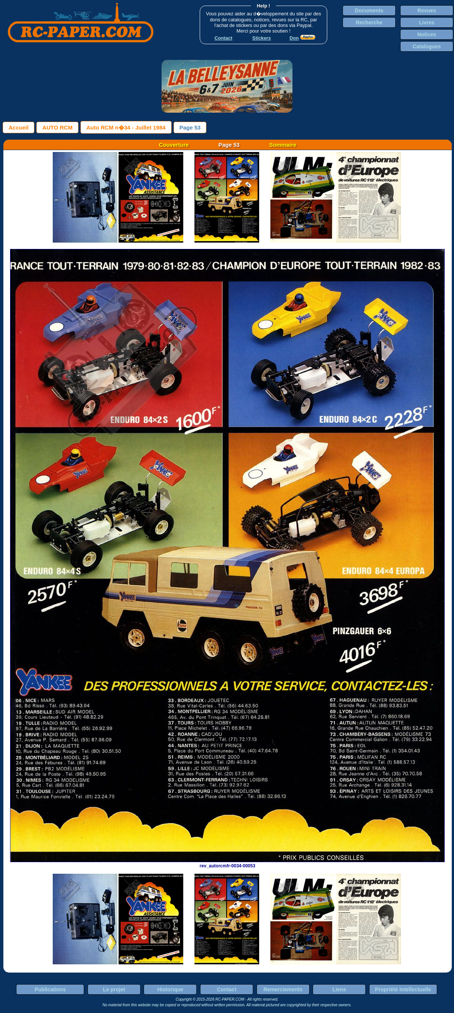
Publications (50, 989)
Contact (226, 989)
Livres (426, 22)
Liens (339, 989)
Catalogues (426, 46)
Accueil (18, 127)
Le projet (114, 989)
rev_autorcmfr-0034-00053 (227, 863)
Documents (369, 10)
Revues (426, 10)
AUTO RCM (57, 127)
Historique (170, 989)
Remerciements (282, 989)
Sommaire (283, 145)
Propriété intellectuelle (403, 989)
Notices (426, 34)
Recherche (369, 22)
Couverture (174, 145)
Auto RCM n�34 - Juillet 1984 (126, 127)
